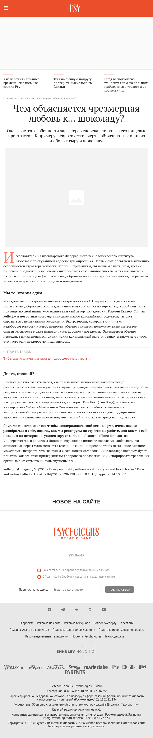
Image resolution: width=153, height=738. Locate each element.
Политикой (52, 576)
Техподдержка (114, 636)
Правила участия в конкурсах (29, 630)
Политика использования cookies (121, 630)
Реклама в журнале (77, 623)
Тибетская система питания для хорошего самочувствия (47, 358)
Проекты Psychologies (86, 636)
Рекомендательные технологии (46, 636)
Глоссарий (127, 623)
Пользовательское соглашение (73, 630)
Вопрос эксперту (104, 623)
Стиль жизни (10, 97)
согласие (54, 570)
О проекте (27, 623)
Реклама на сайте (49, 623)
